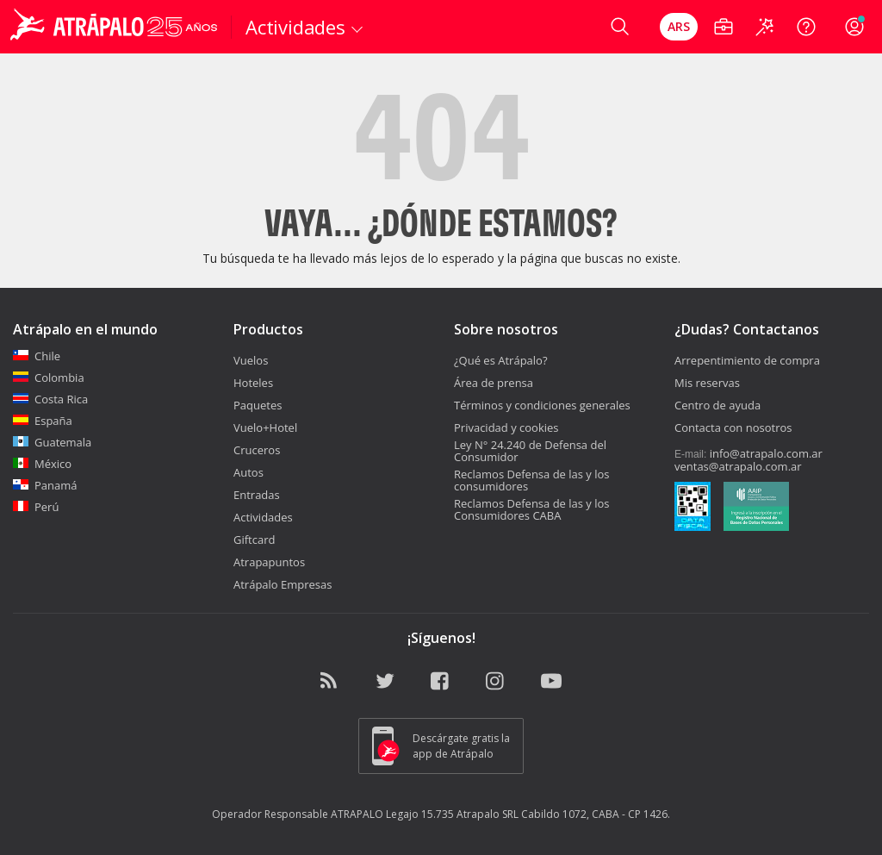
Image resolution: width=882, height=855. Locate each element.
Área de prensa (493, 383)
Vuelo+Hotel (265, 427)
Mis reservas (707, 383)
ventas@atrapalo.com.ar (738, 466)
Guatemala (52, 442)
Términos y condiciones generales (542, 405)
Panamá (45, 485)
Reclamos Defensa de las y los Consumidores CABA (532, 509)
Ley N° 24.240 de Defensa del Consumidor (530, 451)
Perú (36, 507)
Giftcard (254, 540)
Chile (36, 356)
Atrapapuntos (269, 562)
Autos (248, 472)
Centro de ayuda (717, 405)
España (42, 421)
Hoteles (253, 383)
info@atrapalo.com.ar (766, 453)
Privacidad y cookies (506, 427)
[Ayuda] (806, 26)
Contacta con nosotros (733, 427)
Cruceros (256, 450)
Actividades (263, 517)
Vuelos (250, 360)
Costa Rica (50, 399)
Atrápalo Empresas (282, 584)
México (42, 464)
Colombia (48, 377)
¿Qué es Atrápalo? (501, 360)
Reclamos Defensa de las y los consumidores (532, 480)
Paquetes (257, 405)
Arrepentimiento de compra (747, 360)
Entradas (256, 495)
